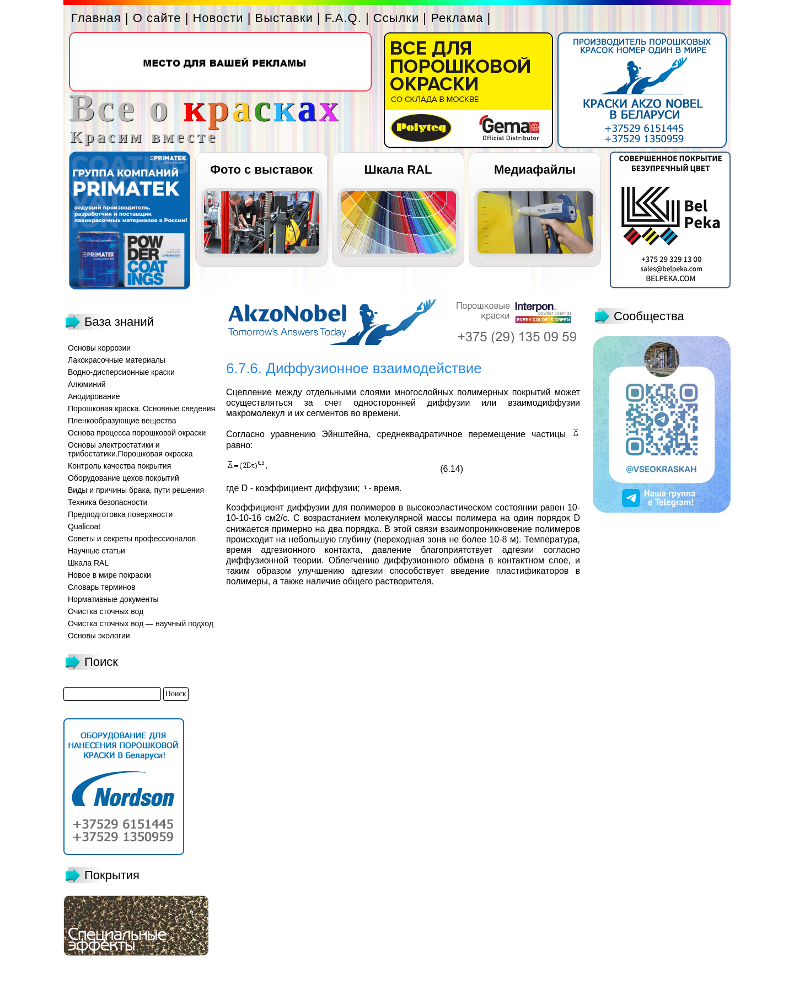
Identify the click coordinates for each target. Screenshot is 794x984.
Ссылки (396, 18)
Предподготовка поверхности (120, 514)
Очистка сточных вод (105, 611)
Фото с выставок (261, 169)
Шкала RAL (398, 169)
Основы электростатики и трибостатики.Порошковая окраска (130, 449)
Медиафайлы (535, 169)
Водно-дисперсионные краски (121, 372)
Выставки (284, 18)
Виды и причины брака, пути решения (136, 490)
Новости (217, 18)
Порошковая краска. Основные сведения (141, 408)
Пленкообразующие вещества (122, 420)
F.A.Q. (343, 18)
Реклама (457, 18)
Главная (96, 18)
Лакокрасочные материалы (116, 360)
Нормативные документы (113, 599)
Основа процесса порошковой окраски (137, 432)
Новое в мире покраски (109, 575)
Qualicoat (84, 526)
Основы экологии (99, 635)
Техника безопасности (107, 502)
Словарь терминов (102, 587)
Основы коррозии (99, 347)
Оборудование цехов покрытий (123, 478)
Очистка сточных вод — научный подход (140, 623)
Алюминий (87, 384)
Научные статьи (96, 550)
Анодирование (94, 396)
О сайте (157, 18)
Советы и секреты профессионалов (132, 538)
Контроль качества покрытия (119, 465)
